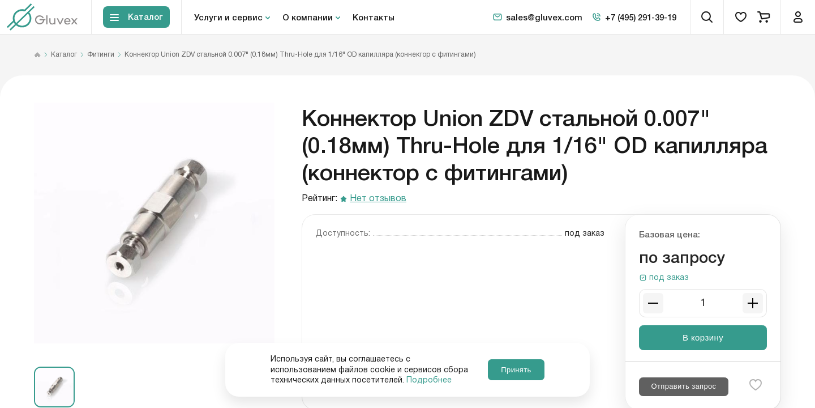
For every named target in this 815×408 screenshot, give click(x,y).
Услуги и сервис (228, 17)
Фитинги (100, 55)
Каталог (64, 55)
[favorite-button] (755, 384)
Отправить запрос (683, 386)
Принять (516, 370)
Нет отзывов (378, 199)
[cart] (763, 17)
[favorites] (741, 17)
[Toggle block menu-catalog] (136, 17)
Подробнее (429, 380)
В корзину (703, 337)
